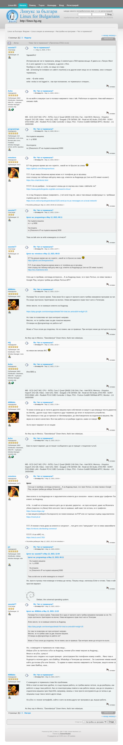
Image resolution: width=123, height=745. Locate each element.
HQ (9, 343)
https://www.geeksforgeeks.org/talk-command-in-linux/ (48, 189)
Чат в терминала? (42, 48)
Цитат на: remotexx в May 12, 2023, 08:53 (43, 254)
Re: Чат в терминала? (43, 91)
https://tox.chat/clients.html (37, 180)
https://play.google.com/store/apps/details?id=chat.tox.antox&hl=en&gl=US (56, 312)
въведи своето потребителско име (78, 11)
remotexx (12, 158)
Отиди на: (78, 722)
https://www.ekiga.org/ (35, 511)
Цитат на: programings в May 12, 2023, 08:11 (44, 217)
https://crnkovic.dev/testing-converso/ (41, 529)
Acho (10, 91)
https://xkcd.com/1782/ (35, 537)
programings (13, 129)
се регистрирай (105, 11)
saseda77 (12, 48)
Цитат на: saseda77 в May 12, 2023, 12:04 (43, 554)
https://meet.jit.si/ (33, 517)
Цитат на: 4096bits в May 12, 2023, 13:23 (42, 611)
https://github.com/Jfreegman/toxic (40, 169)
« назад (105, 35)
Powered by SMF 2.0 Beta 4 (50, 731)
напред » (112, 35)
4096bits (11, 289)
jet (9, 547)
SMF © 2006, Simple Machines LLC (70, 731)
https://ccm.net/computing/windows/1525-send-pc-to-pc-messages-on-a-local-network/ (61, 201)
